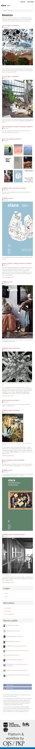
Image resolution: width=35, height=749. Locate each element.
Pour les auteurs (7, 611)
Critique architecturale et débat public (18, 646)
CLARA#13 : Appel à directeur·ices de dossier (14, 188)
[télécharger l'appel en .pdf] (8, 582)
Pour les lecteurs (7, 608)
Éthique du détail (14, 625)
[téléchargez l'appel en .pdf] (8, 455)
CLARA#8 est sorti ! (7, 470)
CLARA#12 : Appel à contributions (11, 348)
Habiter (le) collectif (15, 630)
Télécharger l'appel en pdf (7, 395)
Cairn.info (23, 698)
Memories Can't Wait (14, 655)
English (6, 593)
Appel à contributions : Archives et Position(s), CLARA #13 (17, 126)
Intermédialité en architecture (17, 636)
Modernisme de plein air (15, 641)
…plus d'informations (26, 465)
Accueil (4, 10)
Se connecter (30, 2)
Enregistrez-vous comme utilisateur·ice (10, 17)
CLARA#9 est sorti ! (7, 282)
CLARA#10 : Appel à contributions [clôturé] (13, 534)
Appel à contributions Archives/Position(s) (13, 460)
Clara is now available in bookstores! (11, 139)
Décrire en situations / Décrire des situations (19, 650)
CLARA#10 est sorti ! (7, 198)
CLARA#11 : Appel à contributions (11, 410)
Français (6, 596)
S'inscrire (23, 2)
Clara (3, 267)
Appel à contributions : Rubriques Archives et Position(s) (16, 263)
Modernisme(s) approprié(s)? (16, 659)
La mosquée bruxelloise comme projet (19, 670)
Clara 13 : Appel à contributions (10, 76)
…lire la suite (21, 475)
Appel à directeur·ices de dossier (10, 400)
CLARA (12, 447)
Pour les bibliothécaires (9, 614)
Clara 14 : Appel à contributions (10, 25)
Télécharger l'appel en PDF (8, 277)
